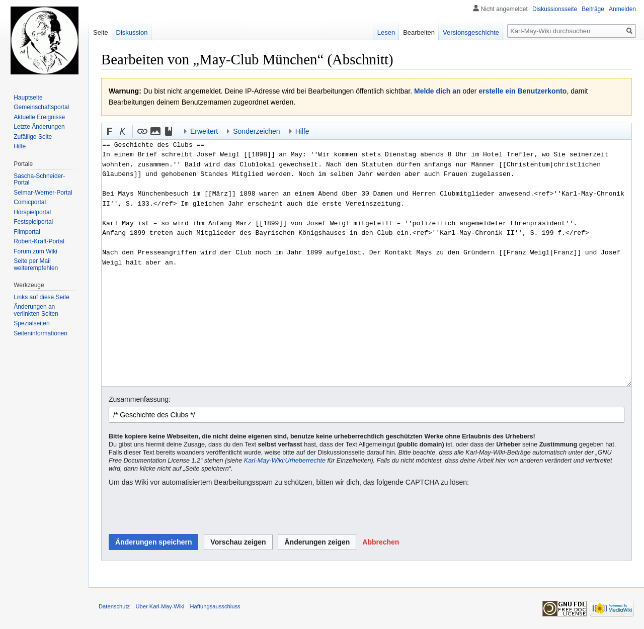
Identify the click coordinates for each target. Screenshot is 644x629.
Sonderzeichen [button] (256, 131)
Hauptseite (28, 97)
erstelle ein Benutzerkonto (522, 91)
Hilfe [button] (302, 131)
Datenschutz (114, 606)
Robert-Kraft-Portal (39, 241)
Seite (100, 32)
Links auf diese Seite (41, 297)
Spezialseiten (31, 323)
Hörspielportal (32, 212)
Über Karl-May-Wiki (159, 606)
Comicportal (30, 202)
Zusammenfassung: (140, 399)
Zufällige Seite (33, 136)
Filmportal (27, 231)
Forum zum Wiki (35, 251)
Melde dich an (437, 91)
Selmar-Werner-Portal (43, 192)
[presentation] (185, 510)
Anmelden (622, 9)
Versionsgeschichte (471, 32)
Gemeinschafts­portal (41, 107)
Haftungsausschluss (215, 606)
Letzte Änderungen (39, 126)
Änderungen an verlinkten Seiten (36, 310)
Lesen (386, 32)
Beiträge (593, 9)
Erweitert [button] (204, 131)
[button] (109, 131)
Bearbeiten (419, 32)
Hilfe (20, 146)
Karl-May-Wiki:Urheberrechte (285, 460)
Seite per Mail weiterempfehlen (36, 264)
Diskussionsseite (554, 9)
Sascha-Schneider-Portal (39, 179)
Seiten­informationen (40, 333)
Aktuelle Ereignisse (39, 117)
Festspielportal (33, 221)
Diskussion (132, 32)
